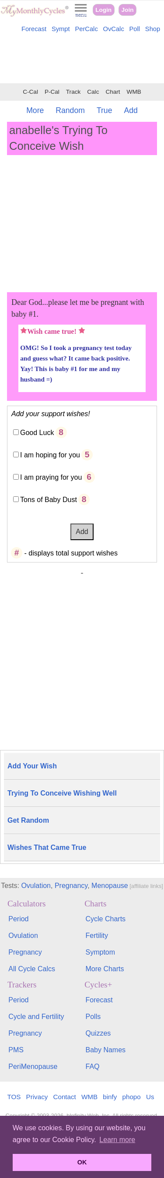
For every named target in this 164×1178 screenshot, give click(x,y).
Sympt (61, 28)
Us (150, 1096)
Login (103, 10)
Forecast (33, 28)
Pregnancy (71, 885)
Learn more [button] (117, 1139)
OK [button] (82, 1162)
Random (70, 110)
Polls (93, 1016)
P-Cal (52, 91)
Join (128, 10)
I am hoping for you (50, 455)
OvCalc (113, 28)
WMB (134, 91)
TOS (14, 1096)
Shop (152, 28)
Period (18, 919)
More (35, 110)
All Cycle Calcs (31, 969)
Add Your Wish (32, 766)
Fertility (97, 935)
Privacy (37, 1096)
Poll (134, 28)
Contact (64, 1096)
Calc (93, 91)
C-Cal (30, 91)
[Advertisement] (82, 59)
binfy (110, 1096)
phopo (131, 1096)
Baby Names (106, 1050)
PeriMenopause (32, 1066)
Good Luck (37, 432)
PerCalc (86, 28)
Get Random (28, 820)
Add (130, 110)
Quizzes (98, 1033)
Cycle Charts (106, 919)
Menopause (109, 885)
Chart (112, 91)
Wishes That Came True (46, 847)
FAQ (93, 1066)
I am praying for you (51, 477)
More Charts (105, 969)
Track (73, 91)
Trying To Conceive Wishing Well (62, 793)
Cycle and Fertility (36, 1016)
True (104, 110)
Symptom (100, 952)
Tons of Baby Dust (48, 499)
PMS (16, 1050)
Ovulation (36, 885)
